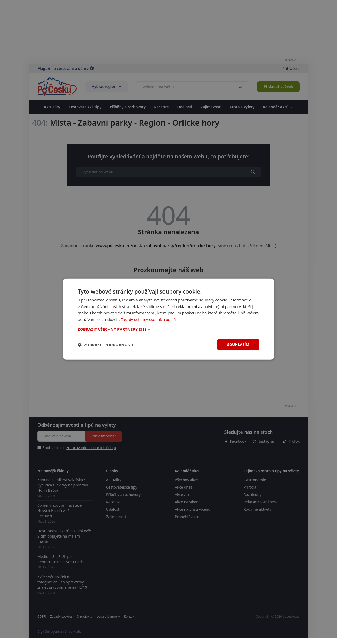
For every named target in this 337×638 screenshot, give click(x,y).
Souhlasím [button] (237, 344)
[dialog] (168, 319)
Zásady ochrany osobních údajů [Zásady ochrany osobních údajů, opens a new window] (150, 319)
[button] (168, 329)
